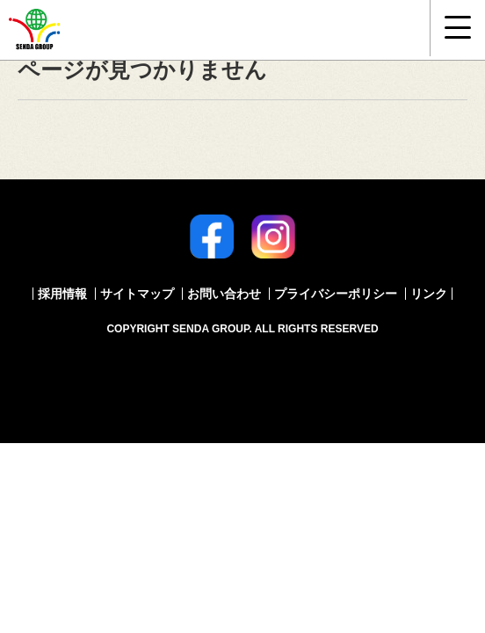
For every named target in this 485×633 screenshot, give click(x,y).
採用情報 (62, 293)
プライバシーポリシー (335, 293)
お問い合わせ (224, 293)
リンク (428, 293)
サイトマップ (137, 293)
